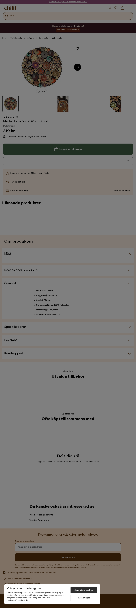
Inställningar (84, 598)
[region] (52, 594)
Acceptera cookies (84, 590)
